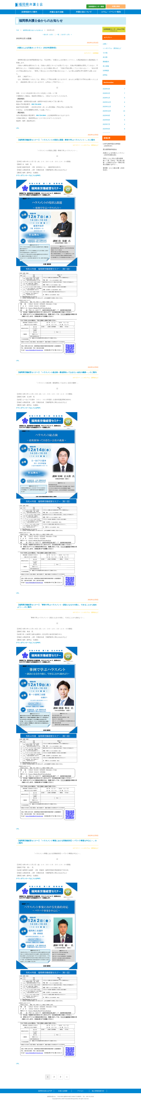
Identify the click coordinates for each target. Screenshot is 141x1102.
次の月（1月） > (66, 34)
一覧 (57, 34)
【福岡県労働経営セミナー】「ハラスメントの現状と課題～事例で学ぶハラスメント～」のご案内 (56, 140)
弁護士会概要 (62, 1091)
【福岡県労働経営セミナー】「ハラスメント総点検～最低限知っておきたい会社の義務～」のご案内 (57, 372)
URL (17, 128)
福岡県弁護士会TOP (45, 1091)
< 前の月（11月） (48, 34)
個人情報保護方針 (98, 1091)
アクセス (80, 1091)
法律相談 (95, 53)
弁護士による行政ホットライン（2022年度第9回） (37, 48)
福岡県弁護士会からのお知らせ (33, 30)
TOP (17, 30)
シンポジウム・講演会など (89, 145)
